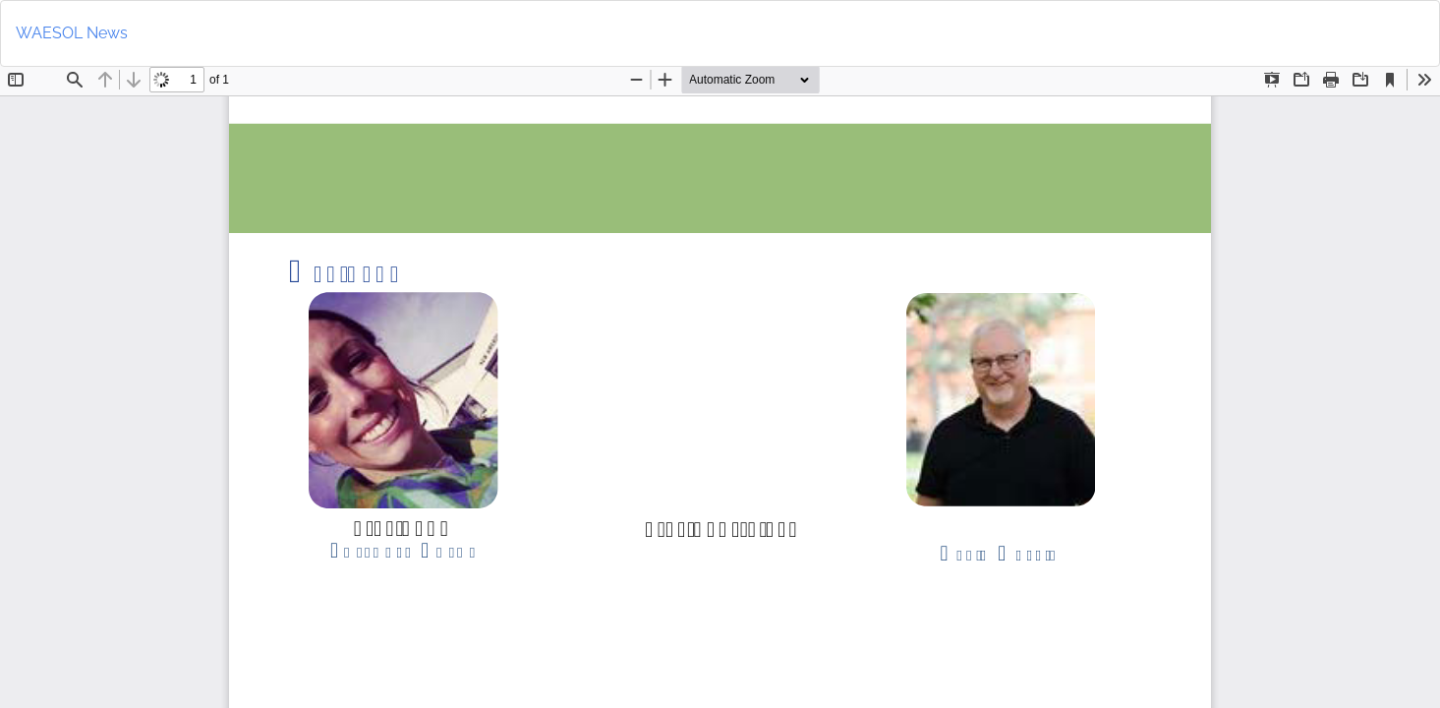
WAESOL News (72, 33)
